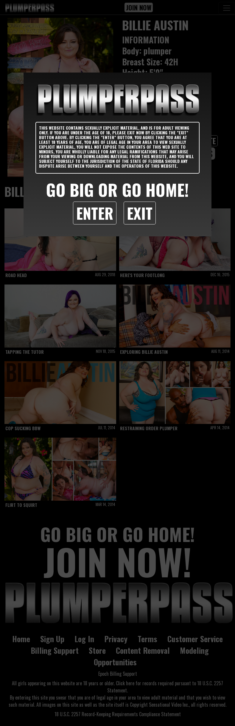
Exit (139, 213)
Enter (94, 213)
